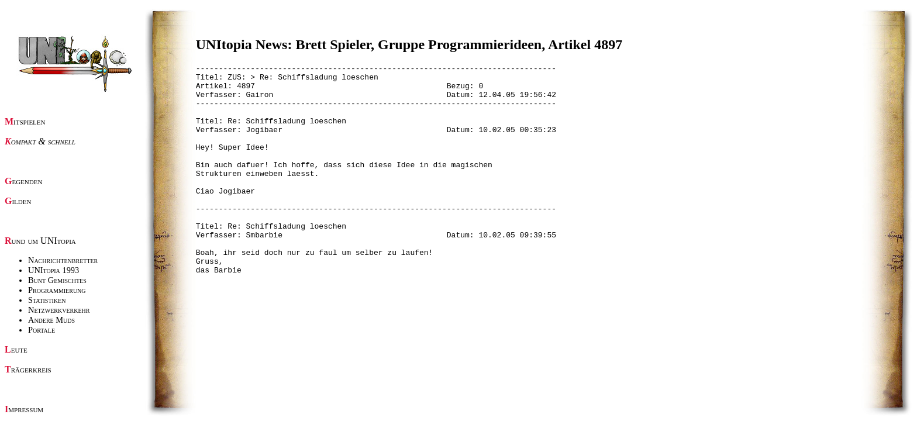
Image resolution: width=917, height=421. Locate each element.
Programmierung (57, 290)
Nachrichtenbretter (63, 260)
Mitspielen (25, 121)
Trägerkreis (28, 369)
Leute (16, 349)
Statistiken (47, 300)
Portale (41, 329)
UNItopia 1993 (53, 270)
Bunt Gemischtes (57, 280)
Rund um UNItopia (40, 241)
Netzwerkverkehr (58, 310)
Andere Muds (51, 320)
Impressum (24, 409)
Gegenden (23, 181)
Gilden (18, 201)
